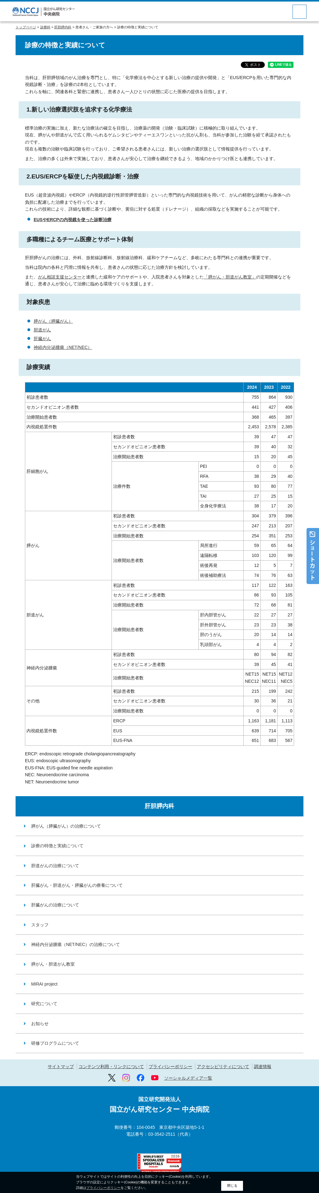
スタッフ (40, 924)
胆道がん (42, 329)
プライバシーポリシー (170, 1066)
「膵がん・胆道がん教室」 (230, 276)
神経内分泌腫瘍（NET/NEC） (63, 347)
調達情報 (262, 1066)
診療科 (45, 27)
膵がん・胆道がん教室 (53, 964)
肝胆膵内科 (62, 27)
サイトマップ (61, 1066)
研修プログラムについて (55, 1043)
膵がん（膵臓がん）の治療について (66, 826)
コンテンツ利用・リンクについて (111, 1066)
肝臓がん (42, 338)
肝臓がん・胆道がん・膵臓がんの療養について (77, 885)
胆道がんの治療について (55, 865)
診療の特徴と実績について (57, 845)
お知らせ (40, 1023)
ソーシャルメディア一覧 (188, 1078)
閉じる (232, 1185)
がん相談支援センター (60, 276)
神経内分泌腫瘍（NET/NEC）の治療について (75, 944)
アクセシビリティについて (223, 1066)
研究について (44, 1003)
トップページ (26, 27)
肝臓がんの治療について (55, 904)
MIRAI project (44, 983)
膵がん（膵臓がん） (53, 321)
